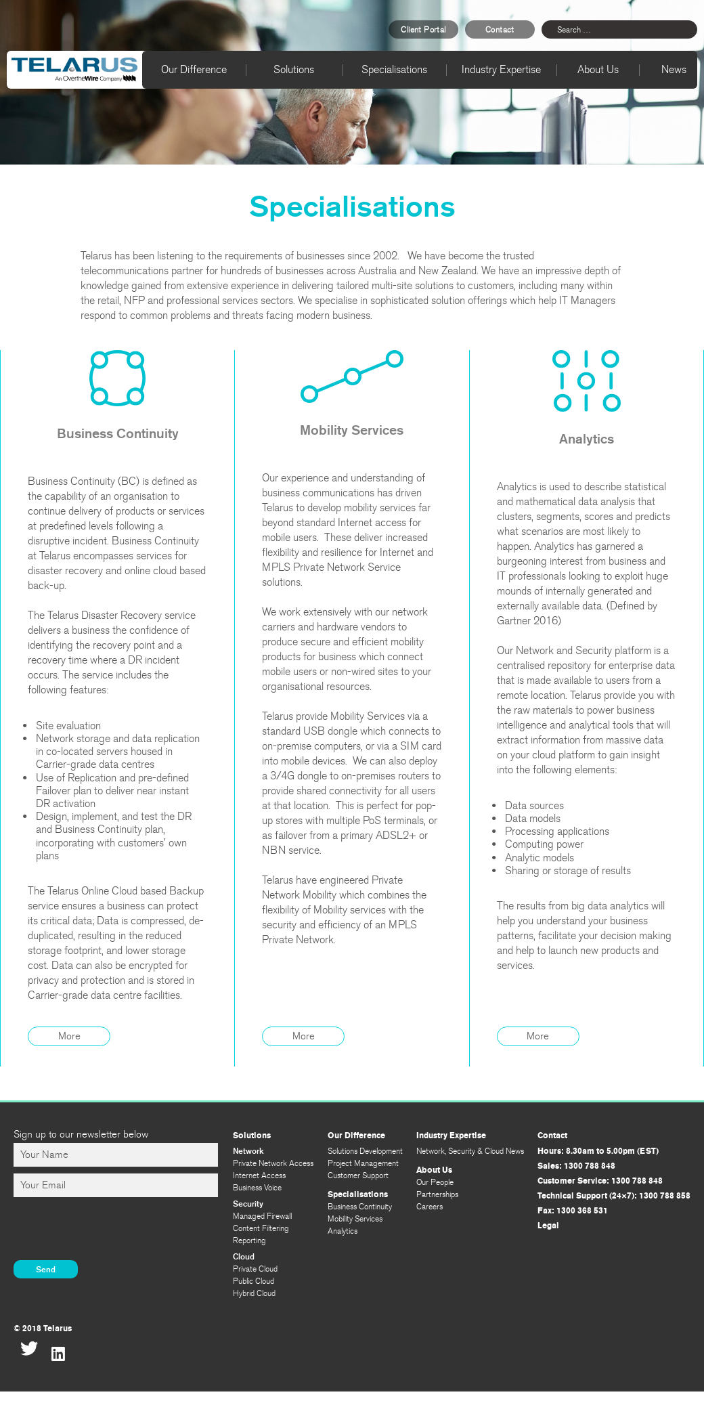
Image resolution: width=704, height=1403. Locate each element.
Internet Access (259, 1175)
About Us (598, 69)
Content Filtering (261, 1228)
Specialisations (394, 69)
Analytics (342, 1231)
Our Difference (194, 69)
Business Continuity (360, 1206)
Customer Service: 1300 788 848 (600, 1181)
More (69, 1036)
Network (248, 1151)
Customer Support (358, 1175)
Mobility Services (355, 1219)
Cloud (244, 1256)
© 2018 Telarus (43, 1328)
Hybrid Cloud (254, 1293)
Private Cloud (255, 1269)
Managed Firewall (262, 1216)
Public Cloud (253, 1281)
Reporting (249, 1240)
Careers (429, 1206)
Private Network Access (273, 1163)
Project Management (363, 1163)
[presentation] (116, 1230)
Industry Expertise (501, 69)
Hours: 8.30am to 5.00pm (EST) (598, 1151)
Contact (499, 30)
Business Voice (257, 1187)
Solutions (293, 69)
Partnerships (437, 1194)
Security (248, 1204)
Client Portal (423, 30)
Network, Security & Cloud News (470, 1151)
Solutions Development (365, 1151)
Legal (548, 1225)
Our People (435, 1182)
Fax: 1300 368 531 (572, 1210)
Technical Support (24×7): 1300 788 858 (613, 1196)
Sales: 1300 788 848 (576, 1166)
